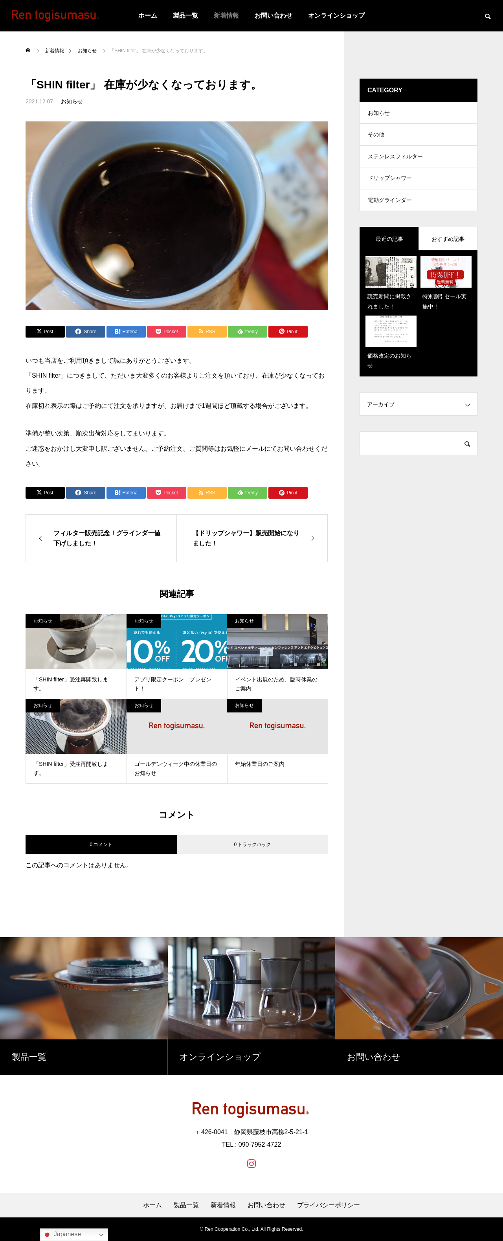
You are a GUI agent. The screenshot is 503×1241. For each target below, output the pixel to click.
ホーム (147, 15)
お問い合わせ (273, 15)
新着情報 (226, 15)
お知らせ (72, 101)
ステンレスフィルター (395, 161)
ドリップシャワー (390, 185)
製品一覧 (185, 15)
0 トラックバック (252, 844)
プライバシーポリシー (328, 1205)
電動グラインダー (390, 208)
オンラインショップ (336, 15)
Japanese (61, 1234)
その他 (376, 137)
